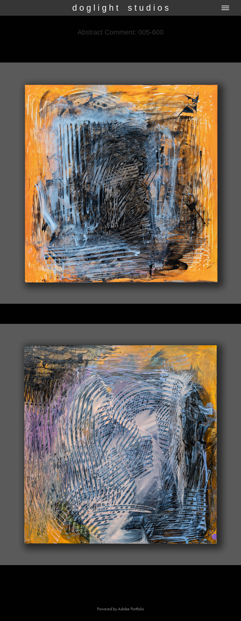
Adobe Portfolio (131, 609)
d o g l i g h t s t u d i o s (120, 8)
